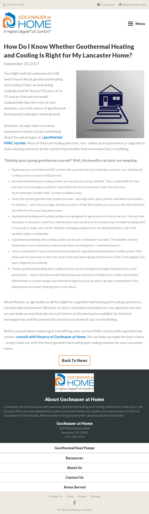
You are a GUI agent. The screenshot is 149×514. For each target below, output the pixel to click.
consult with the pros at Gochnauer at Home (51, 337)
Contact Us (74, 477)
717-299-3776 (74, 436)
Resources (74, 458)
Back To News (74, 360)
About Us (74, 468)
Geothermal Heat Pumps (75, 448)
